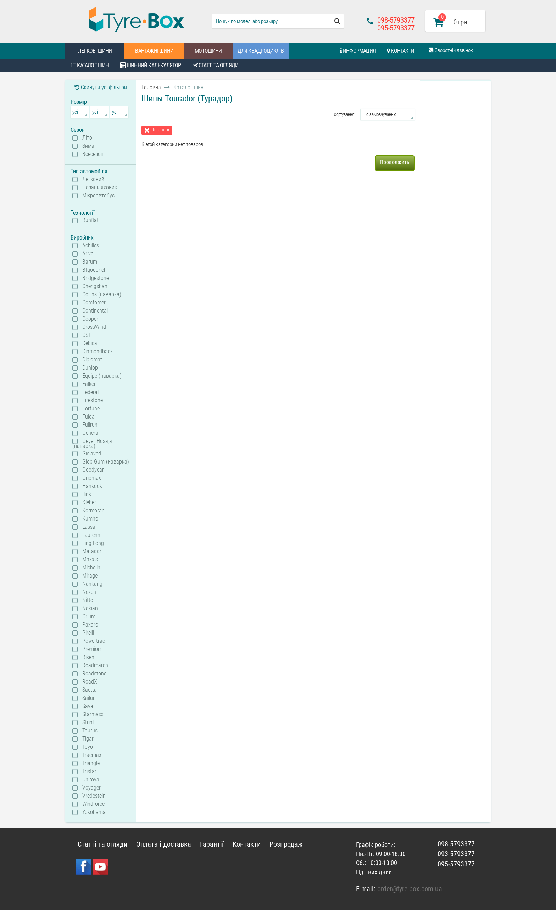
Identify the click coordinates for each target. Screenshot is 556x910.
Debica (89, 343)
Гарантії (212, 844)
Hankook (92, 486)
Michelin (91, 567)
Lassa (88, 527)
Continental (95, 311)
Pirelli (88, 633)
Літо (87, 138)
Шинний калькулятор (150, 65)
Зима (88, 146)
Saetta (89, 690)
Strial (88, 722)
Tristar (89, 771)
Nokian (90, 608)
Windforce (93, 804)
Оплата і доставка (163, 844)
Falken (89, 384)
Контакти (400, 50)
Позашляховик (99, 187)
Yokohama (94, 812)
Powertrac (93, 641)
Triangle (91, 763)
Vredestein (94, 796)
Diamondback (97, 351)
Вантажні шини (154, 50)
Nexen (89, 592)
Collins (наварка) (101, 294)
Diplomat (92, 359)
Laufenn (91, 535)
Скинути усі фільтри (100, 87)
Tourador (160, 130)
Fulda (88, 417)
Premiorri (92, 649)
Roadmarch (95, 665)
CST (86, 335)
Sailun (89, 698)
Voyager (91, 788)
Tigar (88, 739)
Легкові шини (95, 50)
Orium (88, 616)
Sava (87, 706)
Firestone (92, 400)
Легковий (93, 179)
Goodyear (93, 470)
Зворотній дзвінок (451, 50)
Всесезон (93, 154)
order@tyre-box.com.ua (409, 888)
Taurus (90, 731)
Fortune (91, 408)
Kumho (90, 519)
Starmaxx (93, 714)
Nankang (92, 584)
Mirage (90, 576)
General (90, 433)
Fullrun (90, 425)
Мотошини (208, 50)
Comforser (94, 302)
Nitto (87, 600)
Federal (90, 392)
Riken (88, 657)
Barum (89, 262)
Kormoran (93, 510)
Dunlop (90, 368)
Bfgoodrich (94, 270)
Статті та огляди (216, 65)
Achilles (90, 245)
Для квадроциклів (261, 50)
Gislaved (91, 453)
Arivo (88, 254)
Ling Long (93, 543)
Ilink (86, 494)
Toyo (87, 747)
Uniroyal (91, 779)
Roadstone (94, 673)
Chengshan (94, 286)
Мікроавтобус (98, 195)
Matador (91, 551)
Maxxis (90, 559)
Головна (151, 87)
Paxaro (90, 625)
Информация (358, 50)
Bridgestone (95, 278)
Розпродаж (285, 844)
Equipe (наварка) (102, 376)
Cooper (90, 319)
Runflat (90, 220)
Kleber (89, 502)
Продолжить (395, 162)
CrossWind (94, 327)
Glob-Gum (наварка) (105, 462)
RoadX (89, 682)
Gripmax (91, 478)
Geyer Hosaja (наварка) (92, 443)
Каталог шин (90, 65)
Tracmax (91, 755)
